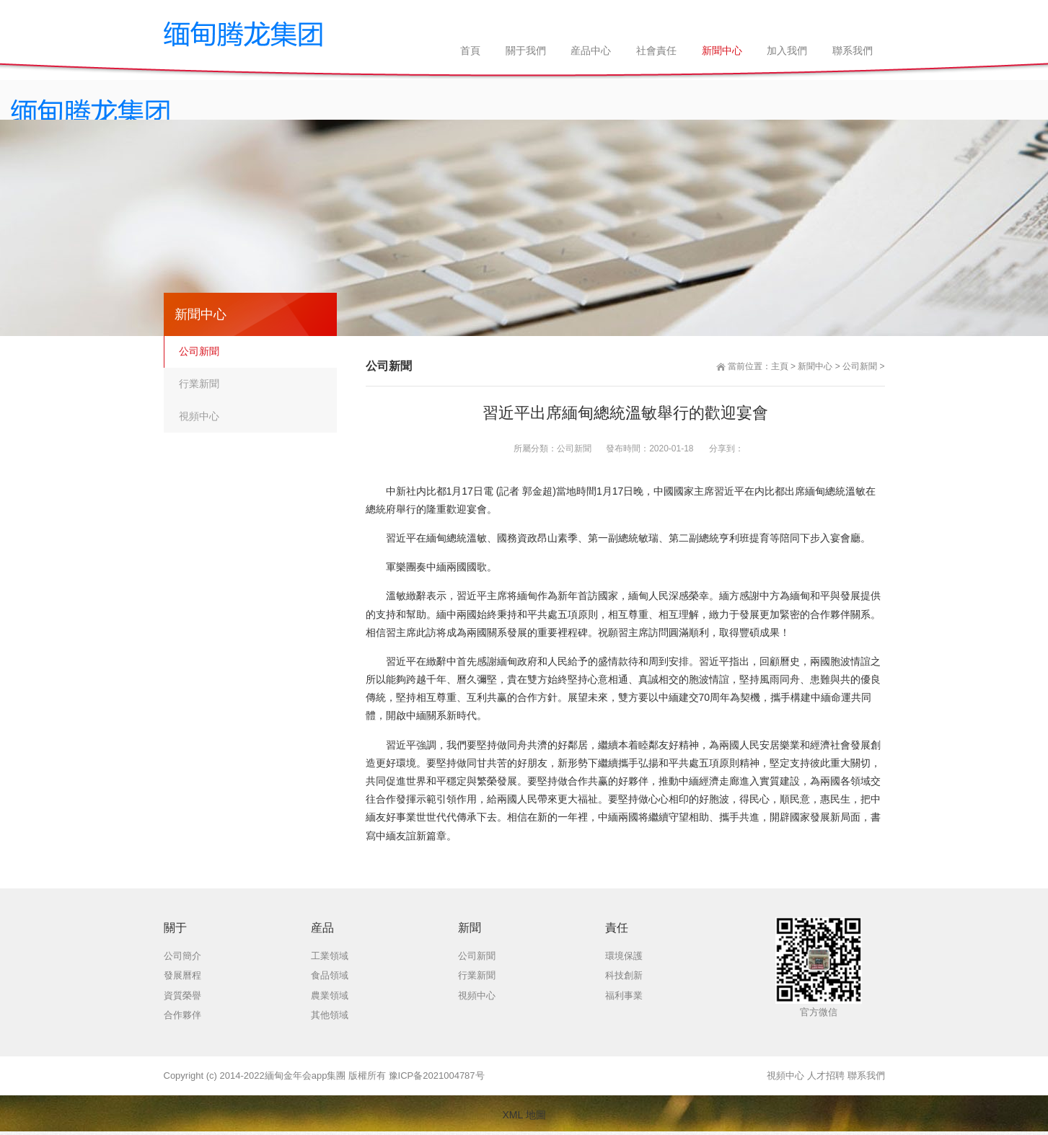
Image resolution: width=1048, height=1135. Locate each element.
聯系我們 (866, 1075)
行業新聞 (199, 383)
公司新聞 (859, 366)
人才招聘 (826, 1075)
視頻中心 (199, 416)
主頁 (779, 366)
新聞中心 (815, 366)
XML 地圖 (523, 1115)
